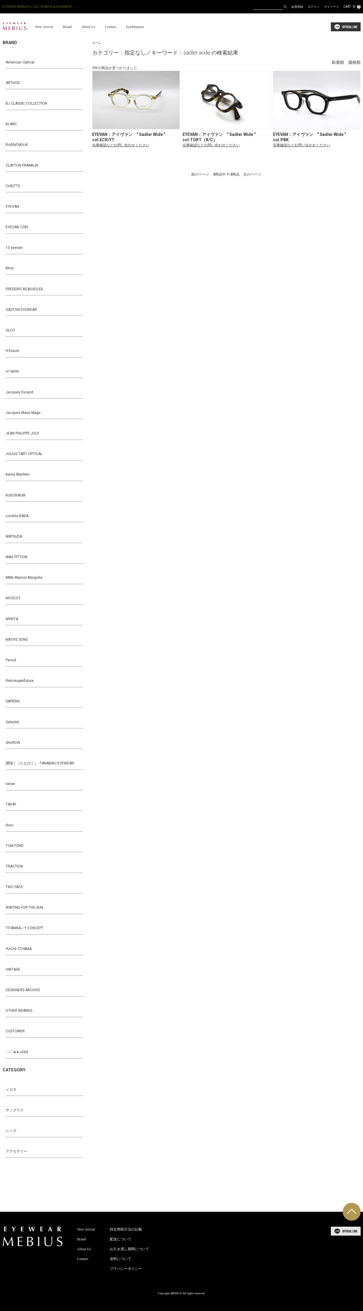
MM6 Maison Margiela (24, 577)
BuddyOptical (17, 144)
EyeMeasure (135, 27)
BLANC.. (12, 124)
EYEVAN (12, 206)
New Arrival (44, 27)
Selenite (12, 722)
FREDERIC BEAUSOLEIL (25, 289)
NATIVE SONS (17, 639)
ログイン (313, 6)
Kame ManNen (18, 474)
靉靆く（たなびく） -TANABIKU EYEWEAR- (40, 763)
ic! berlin (12, 371)
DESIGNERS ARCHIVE (23, 990)
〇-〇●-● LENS (17, 1052)
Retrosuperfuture (20, 681)
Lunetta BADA (17, 516)
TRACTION (14, 866)
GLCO (10, 330)
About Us (88, 27)
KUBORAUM (15, 495)
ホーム (96, 42)
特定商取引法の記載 (126, 1229)
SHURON (13, 743)
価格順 (354, 62)
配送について (120, 1239)
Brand (67, 27)
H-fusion (12, 351)
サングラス (15, 1110)
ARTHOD (13, 83)
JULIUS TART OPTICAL (24, 454)
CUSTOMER (15, 1031)
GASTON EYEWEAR (21, 310)
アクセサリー (16, 1151)
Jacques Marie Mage (23, 413)
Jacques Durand (19, 392)
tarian (10, 784)
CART (351, 6)
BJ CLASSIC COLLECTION (26, 103)
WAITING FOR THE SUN (24, 907)
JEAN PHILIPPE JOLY (22, 433)
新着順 (338, 62)
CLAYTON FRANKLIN (22, 165)
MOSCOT (13, 598)
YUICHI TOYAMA (19, 949)
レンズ (11, 1131)
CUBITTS (13, 186)
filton (10, 268)
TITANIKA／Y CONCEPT (25, 928)
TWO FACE (14, 887)
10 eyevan (14, 248)
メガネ (11, 1089)
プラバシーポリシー (126, 1269)
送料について (120, 1259)
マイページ (331, 6)
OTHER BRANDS (19, 1011)
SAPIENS (13, 701)
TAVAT (11, 804)
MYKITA (12, 619)
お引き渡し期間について (129, 1249)
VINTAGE (13, 969)
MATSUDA (14, 536)
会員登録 (297, 6)
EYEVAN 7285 (17, 227)
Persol (11, 660)
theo (9, 825)
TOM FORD (15, 846)
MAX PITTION (16, 557)
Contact (110, 27)
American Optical (20, 62)
